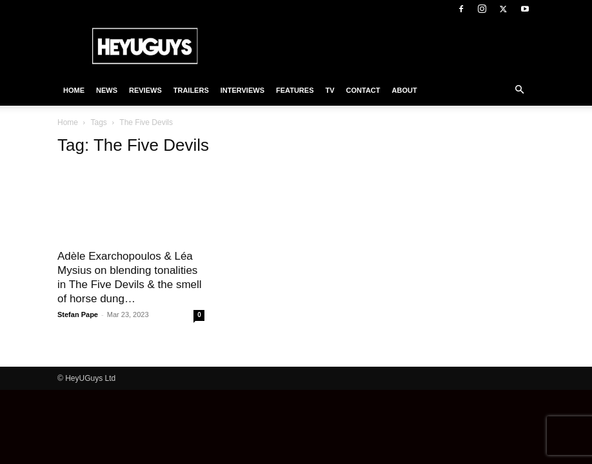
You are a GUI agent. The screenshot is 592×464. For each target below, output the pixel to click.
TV (329, 90)
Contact (363, 90)
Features (294, 90)
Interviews (242, 90)
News (106, 90)
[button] (519, 90)
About (404, 90)
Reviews (145, 90)
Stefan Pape (77, 314)
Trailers (191, 90)
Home (73, 90)
